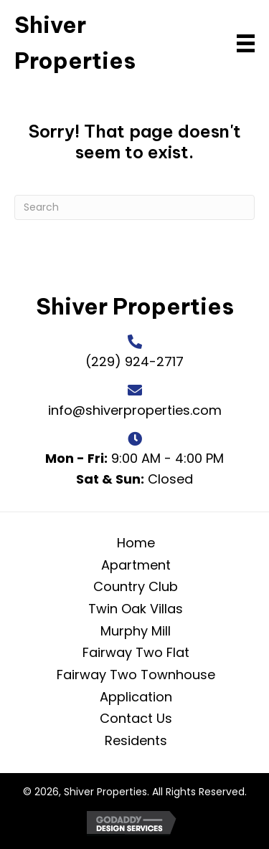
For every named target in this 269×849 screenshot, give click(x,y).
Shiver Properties (135, 306)
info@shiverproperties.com (135, 410)
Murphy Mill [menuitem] (135, 631)
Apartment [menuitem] (136, 565)
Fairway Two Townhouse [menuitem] (136, 674)
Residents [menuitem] (136, 740)
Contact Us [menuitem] (136, 718)
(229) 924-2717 (134, 361)
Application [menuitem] (136, 697)
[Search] (134, 207)
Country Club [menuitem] (135, 586)
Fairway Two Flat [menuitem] (135, 652)
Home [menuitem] (136, 543)
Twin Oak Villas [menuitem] (135, 609)
